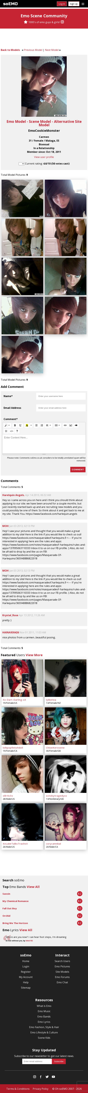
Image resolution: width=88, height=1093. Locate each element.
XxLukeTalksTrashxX (15, 843)
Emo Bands (44, 1016)
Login (25, 966)
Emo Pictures (62, 966)
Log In (62, 3)
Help (25, 982)
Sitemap (26, 987)
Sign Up (74, 3)
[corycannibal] (65, 821)
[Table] (57, 425)
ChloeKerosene (55, 747)
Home (25, 961)
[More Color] (31, 425)
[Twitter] (47, 1077)
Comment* (11, 419)
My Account (26, 976)
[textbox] (44, 444)
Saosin (6, 893)
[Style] (7, 425)
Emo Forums (62, 976)
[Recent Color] (27, 425)
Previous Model (33, 50)
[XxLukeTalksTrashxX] (22, 821)
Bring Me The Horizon (15, 922)
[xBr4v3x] (22, 774)
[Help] (17, 431)
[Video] (76, 425)
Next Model (52, 50)
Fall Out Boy (10, 908)
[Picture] (70, 425)
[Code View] (11, 431)
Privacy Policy (40, 1088)
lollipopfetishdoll (13, 747)
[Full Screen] (6, 431)
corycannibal (53, 843)
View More (34, 655)
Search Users (62, 961)
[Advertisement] (44, 39)
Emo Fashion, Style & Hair (44, 1027)
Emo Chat (62, 982)
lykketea (51, 699)
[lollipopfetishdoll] (22, 726)
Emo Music (44, 1011)
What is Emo (44, 1005)
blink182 (29, 940)
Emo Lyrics (44, 1021)
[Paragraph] (48, 425)
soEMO (10, 3)
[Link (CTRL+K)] (65, 425)
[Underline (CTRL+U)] (20, 425)
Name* (8, 396)
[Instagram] (62, 22)
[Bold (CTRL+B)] (15, 425)
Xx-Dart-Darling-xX (14, 699)
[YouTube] (53, 1077)
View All (33, 886)
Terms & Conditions (18, 1088)
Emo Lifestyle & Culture (44, 1032)
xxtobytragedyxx (56, 795)
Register (26, 971)
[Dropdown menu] (83, 4)
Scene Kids (44, 1037)
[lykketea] (65, 678)
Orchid (6, 915)
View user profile (44, 157)
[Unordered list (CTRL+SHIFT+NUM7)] (36, 425)
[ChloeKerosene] (65, 726)
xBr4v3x (8, 795)
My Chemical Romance (15, 900)
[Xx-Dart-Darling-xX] (22, 678)
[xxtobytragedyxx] (65, 774)
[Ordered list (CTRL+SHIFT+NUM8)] (42, 425)
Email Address (12, 407)
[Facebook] (41, 1077)
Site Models (62, 971)
